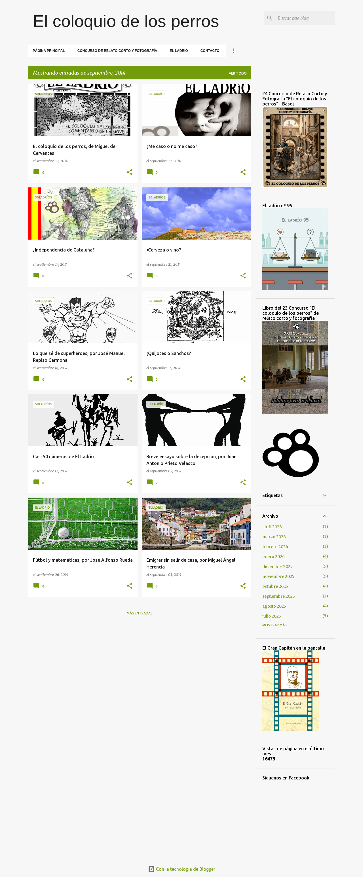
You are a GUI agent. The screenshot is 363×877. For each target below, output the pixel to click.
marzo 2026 (274, 536)
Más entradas (140, 613)
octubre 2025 (275, 586)
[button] (129, 172)
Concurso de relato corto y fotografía (117, 51)
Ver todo (238, 73)
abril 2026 (272, 526)
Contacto (210, 51)
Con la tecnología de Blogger (181, 869)
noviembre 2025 (278, 576)
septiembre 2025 (278, 596)
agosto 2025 (274, 606)
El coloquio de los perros (126, 21)
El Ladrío (179, 51)
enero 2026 (273, 556)
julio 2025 (271, 616)
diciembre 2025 (277, 566)
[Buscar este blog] (305, 18)
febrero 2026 (275, 546)
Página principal (49, 51)
